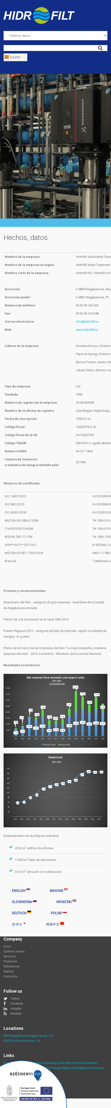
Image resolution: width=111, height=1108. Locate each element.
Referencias (12, 966)
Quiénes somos (14, 951)
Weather (16, 1013)
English (21, 890)
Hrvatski (66, 902)
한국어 (19, 924)
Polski (59, 913)
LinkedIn (15, 1008)
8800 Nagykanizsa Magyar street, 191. (29, 1035)
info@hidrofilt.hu (87, 321)
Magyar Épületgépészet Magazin (82, 1068)
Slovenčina (24, 902)
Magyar (59, 890)
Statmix (9, 971)
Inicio (7, 946)
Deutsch (21, 913)
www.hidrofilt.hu (87, 329)
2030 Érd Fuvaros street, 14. (22, 1040)
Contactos (10, 976)
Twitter (14, 998)
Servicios (10, 956)
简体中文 (55, 924)
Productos (10, 961)
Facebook (16, 1003)
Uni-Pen (78, 1063)
